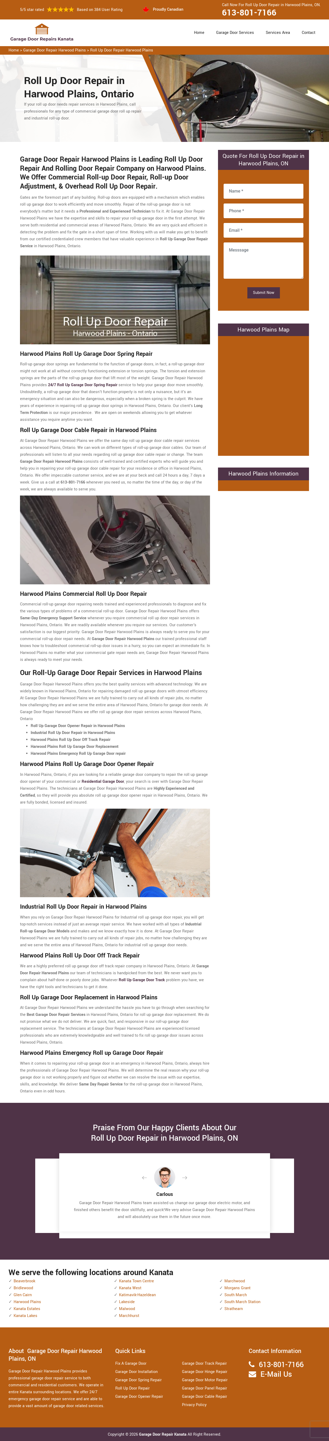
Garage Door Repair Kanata (163, 1434)
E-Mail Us (276, 1374)
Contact (308, 32)
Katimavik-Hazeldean (137, 1295)
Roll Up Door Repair (132, 1388)
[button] (148, 1178)
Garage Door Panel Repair (204, 1388)
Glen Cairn (23, 1295)
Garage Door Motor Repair (205, 1380)
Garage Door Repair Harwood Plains (54, 50)
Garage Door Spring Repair (138, 1380)
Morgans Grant (237, 1288)
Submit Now (263, 293)
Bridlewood (23, 1288)
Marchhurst (129, 1316)
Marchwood (234, 1281)
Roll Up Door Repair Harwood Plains (121, 50)
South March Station (242, 1302)
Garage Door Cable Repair (204, 1396)
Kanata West (130, 1288)
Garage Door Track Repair (204, 1363)
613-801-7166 (249, 13)
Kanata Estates (27, 1309)
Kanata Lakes (25, 1316)
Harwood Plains (27, 1302)
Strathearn (233, 1309)
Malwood (127, 1309)
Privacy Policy (194, 1405)
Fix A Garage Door (130, 1363)
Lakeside (127, 1302)
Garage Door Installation (136, 1372)
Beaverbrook (24, 1281)
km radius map (263, 394)
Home (199, 32)
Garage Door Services (235, 32)
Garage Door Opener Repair (139, 1396)
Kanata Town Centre (136, 1281)
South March (235, 1295)
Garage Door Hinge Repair (204, 1372)
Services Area (278, 32)
